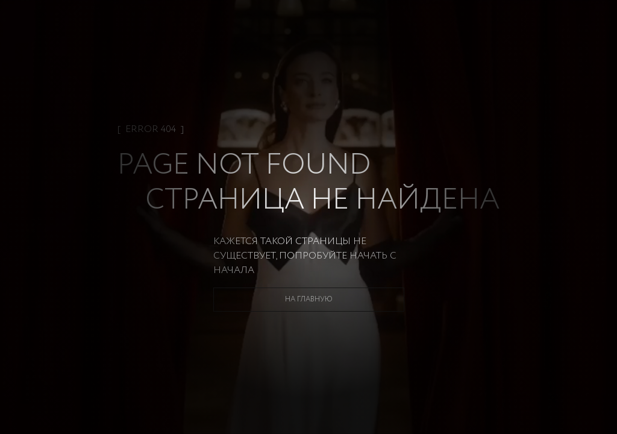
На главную (309, 299)
